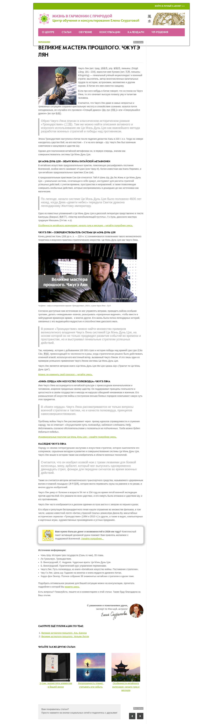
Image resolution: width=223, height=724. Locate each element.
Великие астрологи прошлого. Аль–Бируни (64, 633)
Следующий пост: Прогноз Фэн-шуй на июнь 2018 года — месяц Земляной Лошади (140, 716)
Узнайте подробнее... (92, 538)
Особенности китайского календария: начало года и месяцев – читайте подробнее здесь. (85, 225)
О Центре (48, 32)
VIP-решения (159, 32)
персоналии (44, 42)
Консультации (109, 32)
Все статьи (138, 42)
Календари (136, 32)
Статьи (66, 32)
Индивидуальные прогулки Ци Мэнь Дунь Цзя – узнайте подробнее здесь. (77, 437)
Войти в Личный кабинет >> (170, 6)
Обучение (85, 32)
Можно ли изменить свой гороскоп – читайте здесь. (65, 374)
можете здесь (72, 586)
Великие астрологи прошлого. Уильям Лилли (65, 636)
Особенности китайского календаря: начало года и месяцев (126, 687)
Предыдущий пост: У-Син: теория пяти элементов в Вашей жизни (132, 716)
